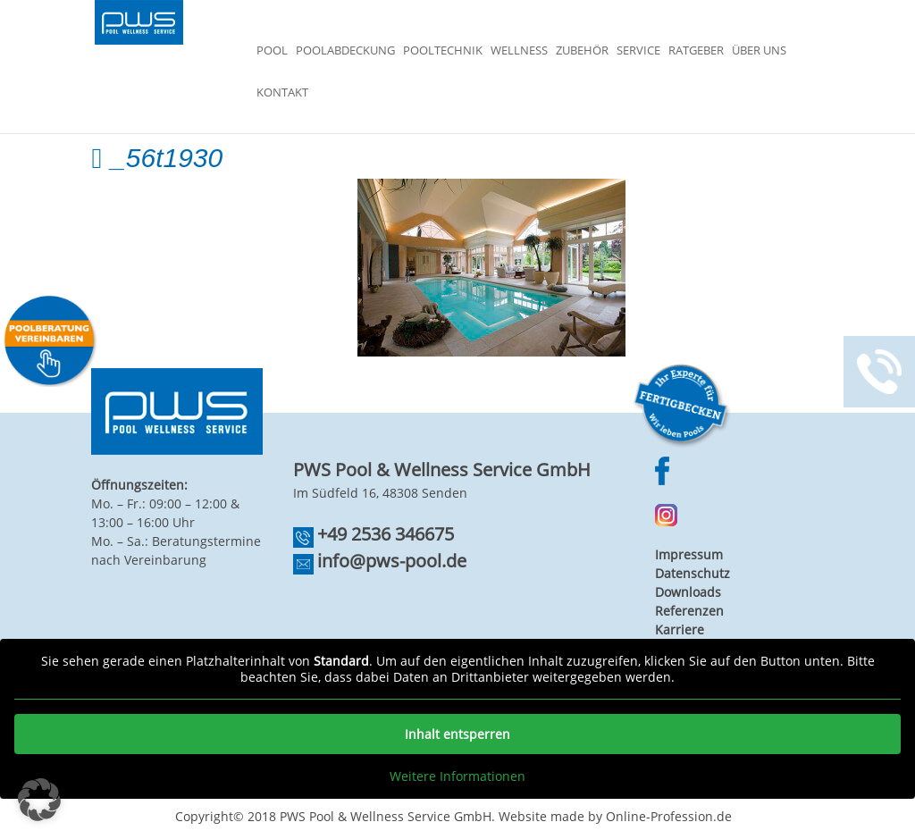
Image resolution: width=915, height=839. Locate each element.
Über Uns (759, 51)
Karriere (679, 629)
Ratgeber (696, 51)
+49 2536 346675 (385, 534)
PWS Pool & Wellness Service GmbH (385, 816)
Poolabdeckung (345, 51)
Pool (272, 51)
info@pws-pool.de (391, 561)
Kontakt (282, 93)
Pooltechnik (443, 51)
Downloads (688, 591)
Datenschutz (692, 573)
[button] (39, 799)
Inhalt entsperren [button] (457, 734)
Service (638, 51)
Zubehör (582, 51)
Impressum (689, 554)
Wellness (519, 51)
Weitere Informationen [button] (457, 776)
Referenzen (689, 610)
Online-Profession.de (669, 816)
